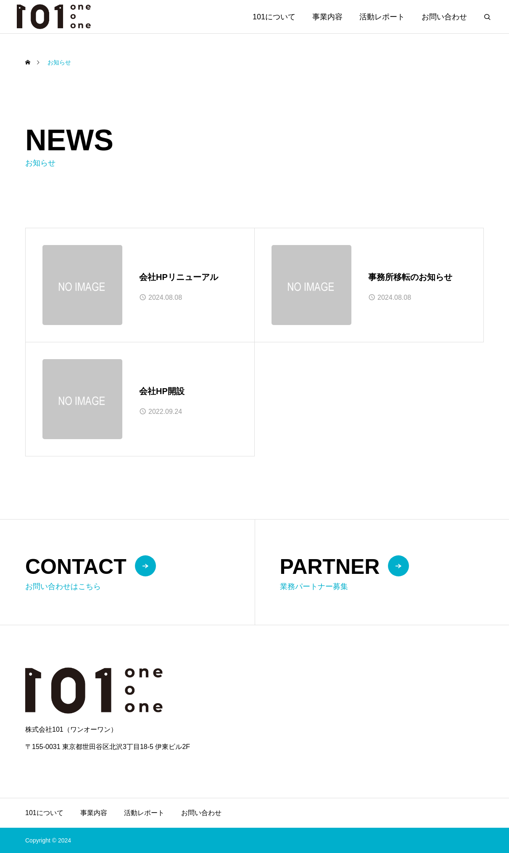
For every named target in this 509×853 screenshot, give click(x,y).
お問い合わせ (444, 17)
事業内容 (327, 17)
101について (274, 17)
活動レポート (382, 17)
